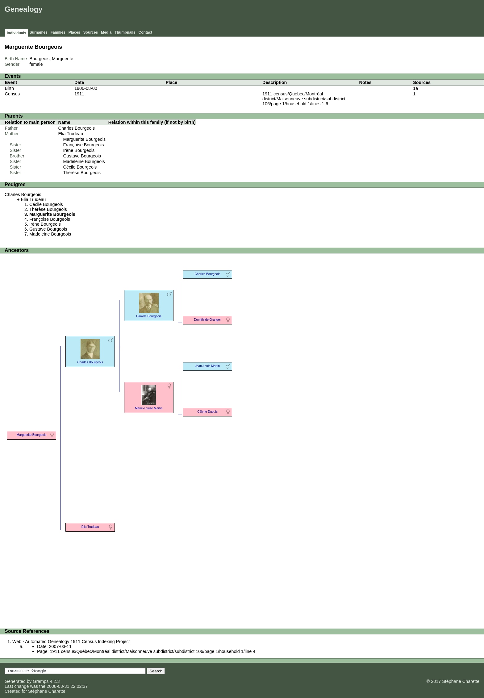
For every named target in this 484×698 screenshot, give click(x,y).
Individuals (16, 33)
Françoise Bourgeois (83, 144)
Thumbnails (125, 32)
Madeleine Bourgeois (84, 161)
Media (106, 32)
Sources (90, 32)
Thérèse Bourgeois (82, 172)
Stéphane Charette (46, 691)
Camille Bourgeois (148, 305)
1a (415, 88)
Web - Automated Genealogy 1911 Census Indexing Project (71, 641)
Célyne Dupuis (207, 411)
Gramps (40, 681)
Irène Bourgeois (79, 150)
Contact (145, 32)
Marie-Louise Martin (148, 397)
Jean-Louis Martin (207, 366)
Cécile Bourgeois (80, 167)
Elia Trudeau (70, 133)
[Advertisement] (370, 15)
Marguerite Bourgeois (84, 139)
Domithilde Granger (207, 319)
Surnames (39, 32)
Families (58, 32)
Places (74, 32)
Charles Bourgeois (76, 128)
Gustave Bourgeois (82, 155)
